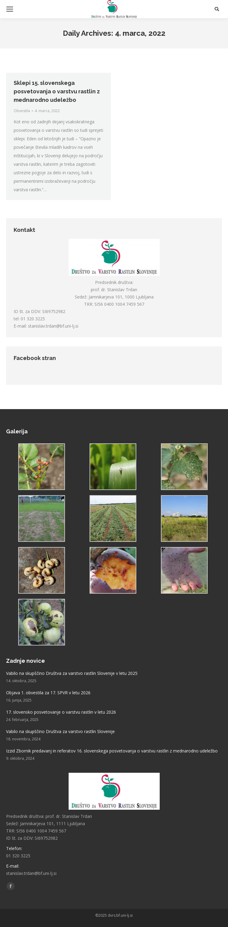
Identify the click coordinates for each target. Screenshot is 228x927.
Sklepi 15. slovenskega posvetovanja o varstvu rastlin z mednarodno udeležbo (57, 91)
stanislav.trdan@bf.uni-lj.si (53, 326)
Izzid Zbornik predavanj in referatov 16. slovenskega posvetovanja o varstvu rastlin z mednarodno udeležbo (112, 751)
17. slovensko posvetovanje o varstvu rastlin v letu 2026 (61, 712)
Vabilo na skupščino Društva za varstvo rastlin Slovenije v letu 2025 (72, 673)
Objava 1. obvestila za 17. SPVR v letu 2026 (48, 692)
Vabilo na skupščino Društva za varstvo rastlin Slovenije (60, 731)
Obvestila (22, 110)
